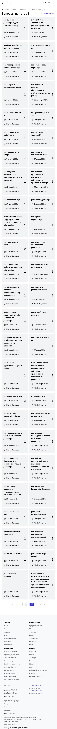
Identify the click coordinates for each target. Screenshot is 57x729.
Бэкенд (31, 644)
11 (36, 604)
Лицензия (7, 707)
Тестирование (33, 638)
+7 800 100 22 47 (35, 686)
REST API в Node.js (35, 676)
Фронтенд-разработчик (11, 654)
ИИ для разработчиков (11, 679)
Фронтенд (32, 641)
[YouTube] (9, 686)
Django (31, 664)
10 (32, 604)
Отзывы (6, 629)
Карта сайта (8, 644)
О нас (6, 626)
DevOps (31, 635)
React (31, 667)
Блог (5, 635)
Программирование (35, 626)
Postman (32, 673)
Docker (31, 654)
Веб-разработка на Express (38, 670)
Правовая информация (11, 701)
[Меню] (53, 3)
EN (9, 697)
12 (41, 604)
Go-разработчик (9, 670)
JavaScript (22, 9)
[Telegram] (5, 686)
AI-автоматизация (10, 676)
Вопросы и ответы (11, 9)
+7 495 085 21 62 (35, 691)
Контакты (7, 710)
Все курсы (10, 3)
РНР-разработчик (9, 667)
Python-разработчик (10, 651)
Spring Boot (32, 651)
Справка (7, 632)
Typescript (32, 658)
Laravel (31, 661)
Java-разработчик (10, 658)
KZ (13, 697)
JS (29, 9)
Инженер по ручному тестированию (15, 661)
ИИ (30, 629)
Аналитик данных (9, 673)
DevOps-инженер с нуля (12, 664)
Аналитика (32, 632)
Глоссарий (7, 641)
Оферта (6, 704)
